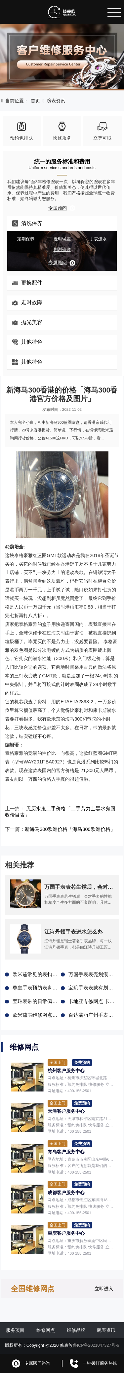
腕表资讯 (56, 100)
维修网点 (45, 1329)
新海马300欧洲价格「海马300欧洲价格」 (66, 829)
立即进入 (104, 1288)
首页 (35, 100)
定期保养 (25, 239)
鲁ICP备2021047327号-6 (96, 1345)
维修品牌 (76, 1329)
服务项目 (15, 1329)
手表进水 (98, 239)
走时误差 (62, 239)
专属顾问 (62, 208)
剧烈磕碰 (62, 249)
